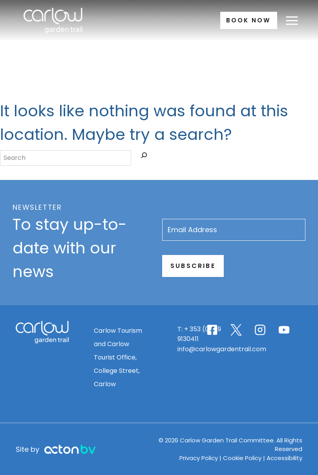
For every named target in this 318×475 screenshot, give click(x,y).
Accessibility (287, 458)
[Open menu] (291, 20)
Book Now (246, 20)
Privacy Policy (203, 458)
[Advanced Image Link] (66, 449)
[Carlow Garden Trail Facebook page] (215, 330)
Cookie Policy (245, 458)
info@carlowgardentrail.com (228, 349)
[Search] (144, 156)
